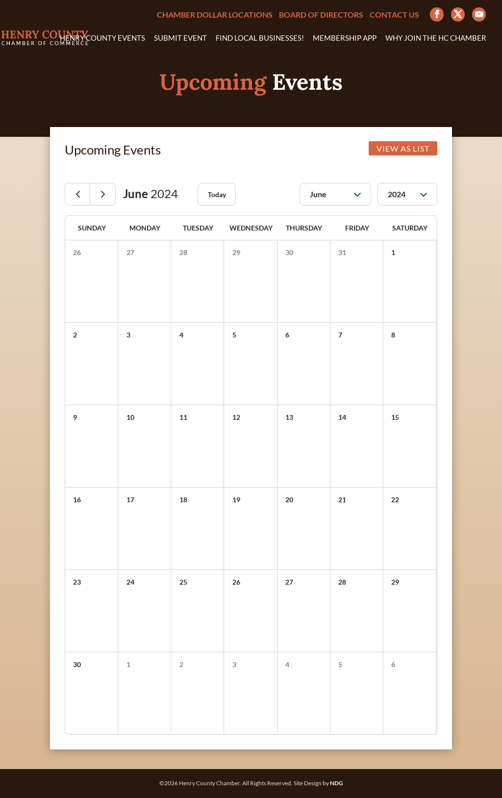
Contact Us (394, 15)
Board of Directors (321, 15)
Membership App (344, 38)
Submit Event (180, 38)
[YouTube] (479, 14)
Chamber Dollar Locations (215, 15)
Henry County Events (102, 38)
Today (217, 194)
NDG (336, 783)
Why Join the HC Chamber (435, 38)
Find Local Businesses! (260, 38)
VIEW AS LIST (402, 148)
